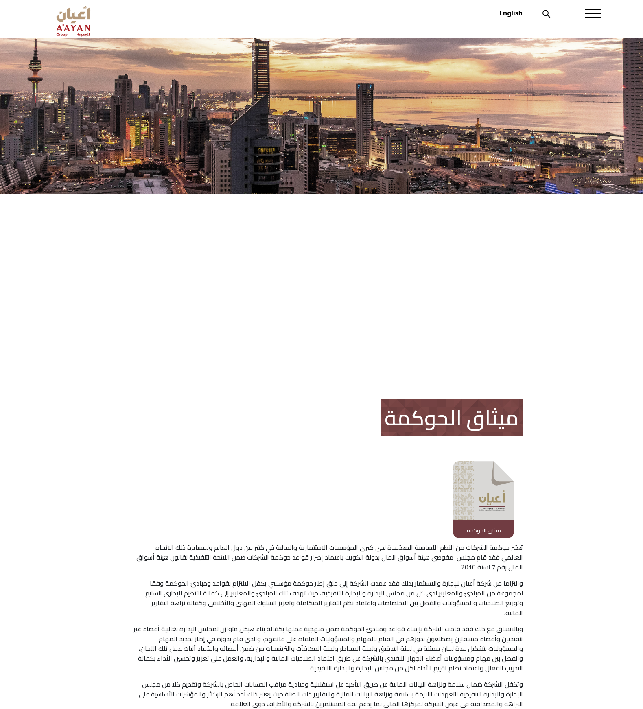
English (511, 13)
